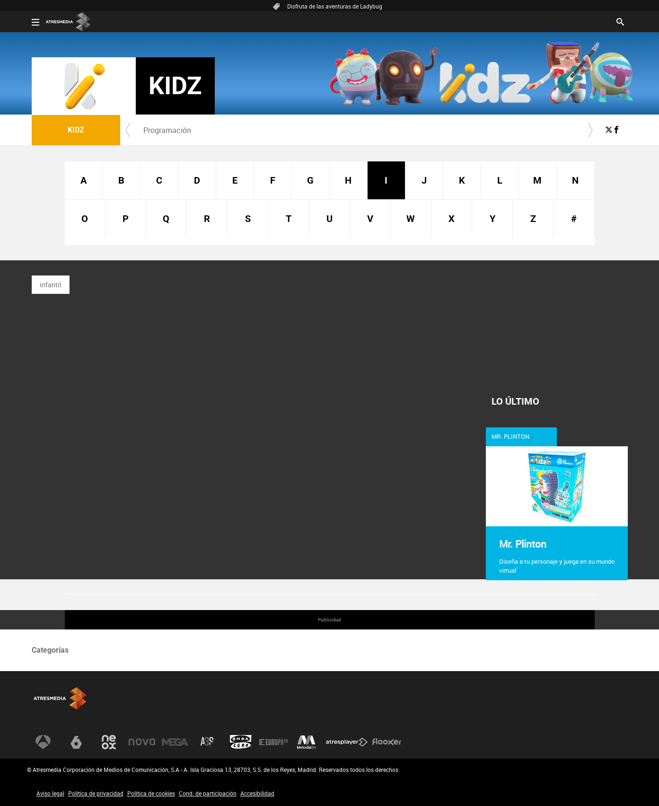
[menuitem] (167, 130)
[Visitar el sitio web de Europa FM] (273, 742)
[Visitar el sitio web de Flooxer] (386, 742)
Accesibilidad (257, 793)
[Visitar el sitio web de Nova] (142, 742)
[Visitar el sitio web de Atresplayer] (346, 742)
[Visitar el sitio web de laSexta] (76, 742)
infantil (51, 284)
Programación (167, 130)
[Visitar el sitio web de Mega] (175, 742)
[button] (127, 130)
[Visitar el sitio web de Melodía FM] (306, 742)
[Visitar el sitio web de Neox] (109, 742)
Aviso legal (50, 793)
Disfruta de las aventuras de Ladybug (334, 6)
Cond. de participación (208, 793)
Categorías (50, 650)
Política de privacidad (95, 793)
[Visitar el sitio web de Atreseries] (207, 742)
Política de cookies (151, 793)
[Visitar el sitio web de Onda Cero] (241, 742)
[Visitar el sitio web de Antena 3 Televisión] (43, 742)
